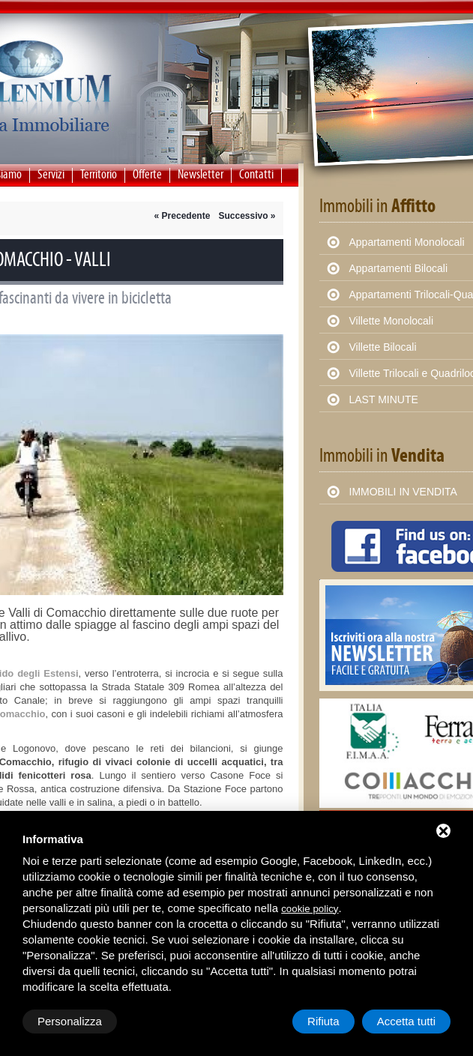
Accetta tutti (406, 1021)
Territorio (98, 174)
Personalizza (69, 1021)
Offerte (147, 174)
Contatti (256, 174)
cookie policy (309, 908)
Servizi (50, 174)
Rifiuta (323, 1021)
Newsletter (200, 174)
